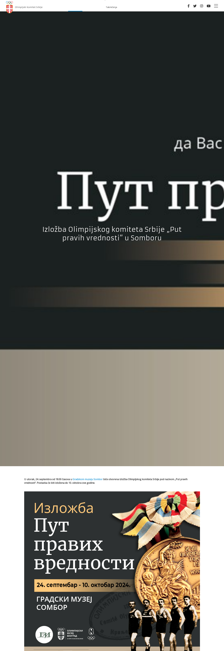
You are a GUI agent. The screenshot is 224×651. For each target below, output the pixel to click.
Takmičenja (111, 7)
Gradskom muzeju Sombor (88, 479)
